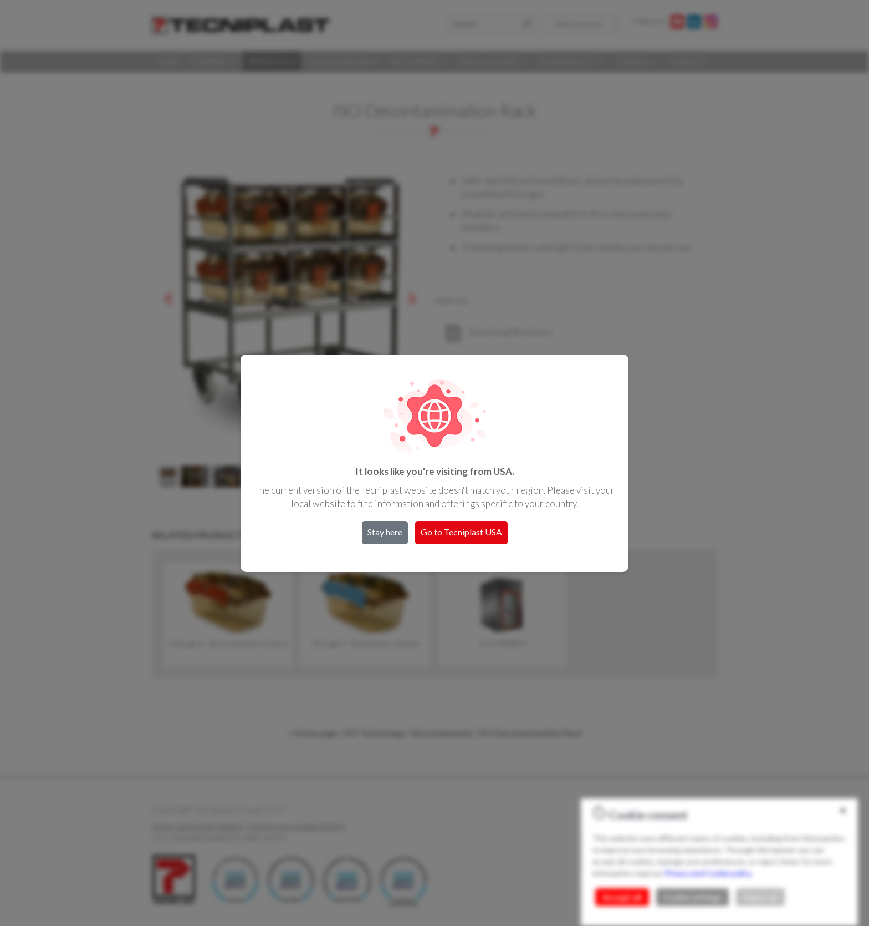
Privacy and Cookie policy (707, 873)
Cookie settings (692, 897)
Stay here (384, 532)
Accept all (622, 897)
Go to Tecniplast (461, 532)
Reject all (760, 897)
